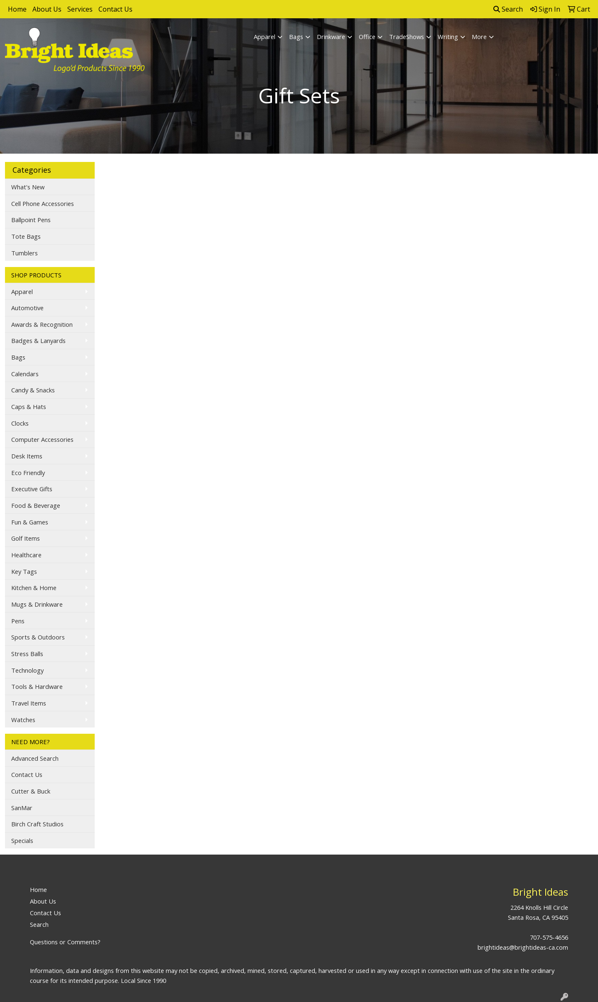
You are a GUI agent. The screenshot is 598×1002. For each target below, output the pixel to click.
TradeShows (406, 36)
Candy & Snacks (33, 390)
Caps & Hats (28, 406)
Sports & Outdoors (38, 637)
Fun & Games (29, 522)
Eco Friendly (28, 472)
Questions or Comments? (65, 942)
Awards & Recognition (42, 324)
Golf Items (25, 538)
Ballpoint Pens (31, 220)
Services (80, 9)
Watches (23, 719)
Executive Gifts (31, 489)
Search (508, 9)
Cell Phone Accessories (42, 203)
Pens (18, 621)
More (479, 36)
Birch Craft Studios (37, 824)
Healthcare (26, 555)
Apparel (264, 36)
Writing (448, 36)
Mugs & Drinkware (37, 604)
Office (367, 36)
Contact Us (115, 9)
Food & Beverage (35, 505)
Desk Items (26, 456)
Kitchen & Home (33, 587)
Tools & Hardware (37, 686)
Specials (22, 840)
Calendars (25, 374)
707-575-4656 (549, 937)
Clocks (20, 423)
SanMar (21, 808)
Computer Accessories (42, 439)
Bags (296, 36)
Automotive (27, 308)
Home (17, 9)
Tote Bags (26, 236)
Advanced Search (35, 758)
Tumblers (24, 253)
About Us (46, 9)
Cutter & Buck (30, 791)
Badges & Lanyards (38, 340)
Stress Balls (27, 653)
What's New (27, 187)
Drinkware (331, 36)
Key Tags (24, 571)
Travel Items (28, 703)
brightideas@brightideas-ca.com (523, 947)
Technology (27, 670)
